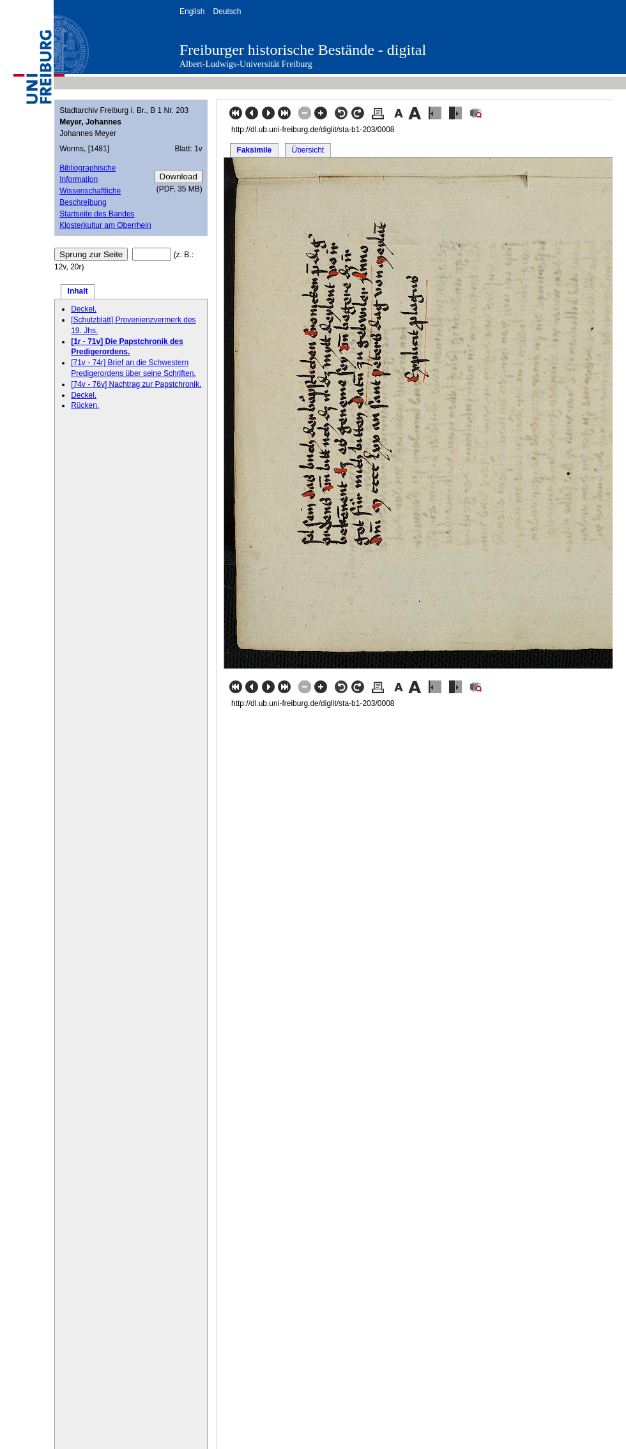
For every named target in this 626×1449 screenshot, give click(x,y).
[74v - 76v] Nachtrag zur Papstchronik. (136, 384)
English (191, 11)
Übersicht (307, 150)
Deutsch (227, 11)
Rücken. (85, 405)
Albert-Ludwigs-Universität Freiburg (245, 64)
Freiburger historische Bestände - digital (302, 49)
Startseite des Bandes (96, 213)
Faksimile (254, 150)
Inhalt (78, 291)
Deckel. (83, 308)
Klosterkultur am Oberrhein (105, 225)
